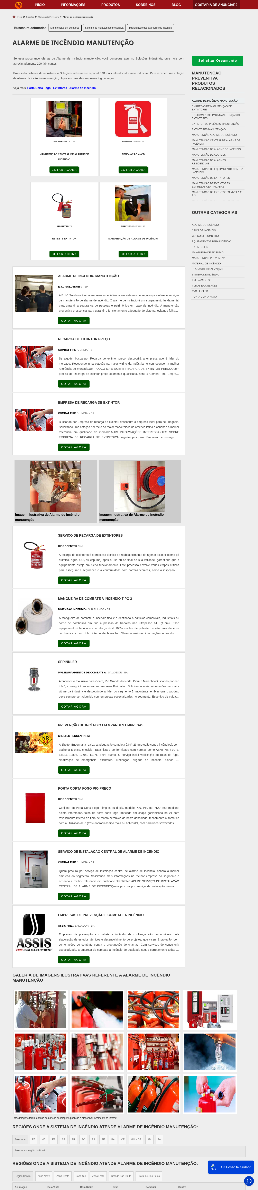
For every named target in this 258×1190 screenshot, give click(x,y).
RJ (33, 1057)
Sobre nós (146, 5)
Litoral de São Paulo (149, 1093)
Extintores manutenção (209, 129)
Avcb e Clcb (200, 291)
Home (220, 1138)
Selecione (20, 1057)
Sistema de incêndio (205, 274)
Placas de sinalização (207, 269)
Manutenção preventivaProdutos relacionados (208, 81)
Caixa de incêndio (204, 230)
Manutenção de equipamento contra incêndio (217, 171)
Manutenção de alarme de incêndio (216, 149)
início (40, 5)
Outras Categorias (214, 212)
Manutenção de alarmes (209, 154)
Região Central (23, 1093)
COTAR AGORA (34, 170)
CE (123, 1057)
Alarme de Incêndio (82, 88)
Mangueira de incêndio (207, 252)
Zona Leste (98, 1093)
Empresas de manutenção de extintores (212, 108)
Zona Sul (81, 1093)
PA (159, 1057)
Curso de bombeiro (205, 236)
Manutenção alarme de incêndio (214, 135)
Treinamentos (201, 280)
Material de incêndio (206, 263)
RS (93, 1057)
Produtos (110, 5)
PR (73, 1057)
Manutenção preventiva (208, 258)
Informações (73, 5)
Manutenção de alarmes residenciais (209, 162)
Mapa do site (225, 1158)
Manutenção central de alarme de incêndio (216, 142)
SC (83, 1057)
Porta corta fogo (204, 296)
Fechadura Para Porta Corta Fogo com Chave (168, 1163)
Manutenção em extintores (64, 27)
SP (63, 1057)
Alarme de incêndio (205, 225)
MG (43, 1057)
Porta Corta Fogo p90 (150, 1153)
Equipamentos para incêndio (211, 241)
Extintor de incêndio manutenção (215, 123)
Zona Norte (44, 1093)
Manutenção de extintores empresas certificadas (211, 185)
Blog (176, 5)
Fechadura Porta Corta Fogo (156, 1143)
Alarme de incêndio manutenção (215, 100)
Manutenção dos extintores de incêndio (150, 27)
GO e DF (136, 1057)
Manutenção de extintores (211, 177)
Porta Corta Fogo (38, 88)
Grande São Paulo (121, 1093)
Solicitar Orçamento (217, 60)
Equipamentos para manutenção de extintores (216, 117)
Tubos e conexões (204, 285)
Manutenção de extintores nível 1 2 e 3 (217, 194)
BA (113, 1057)
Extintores (60, 88)
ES (53, 1057)
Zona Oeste (62, 1093)
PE (103, 1057)
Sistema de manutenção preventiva (104, 27)
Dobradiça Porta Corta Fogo (155, 1148)
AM (149, 1057)
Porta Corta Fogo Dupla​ (152, 1158)
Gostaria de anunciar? (216, 5)
